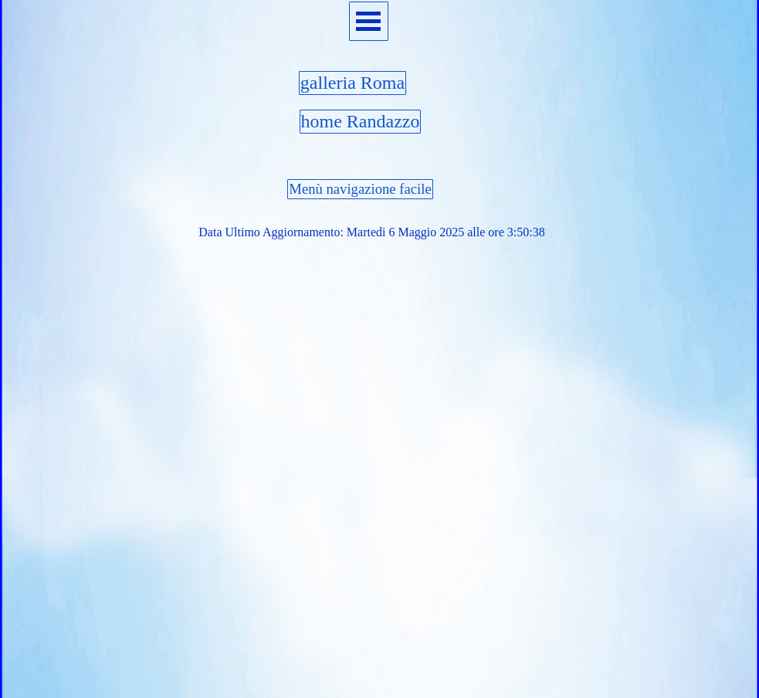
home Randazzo (360, 121)
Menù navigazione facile (360, 189)
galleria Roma (352, 83)
